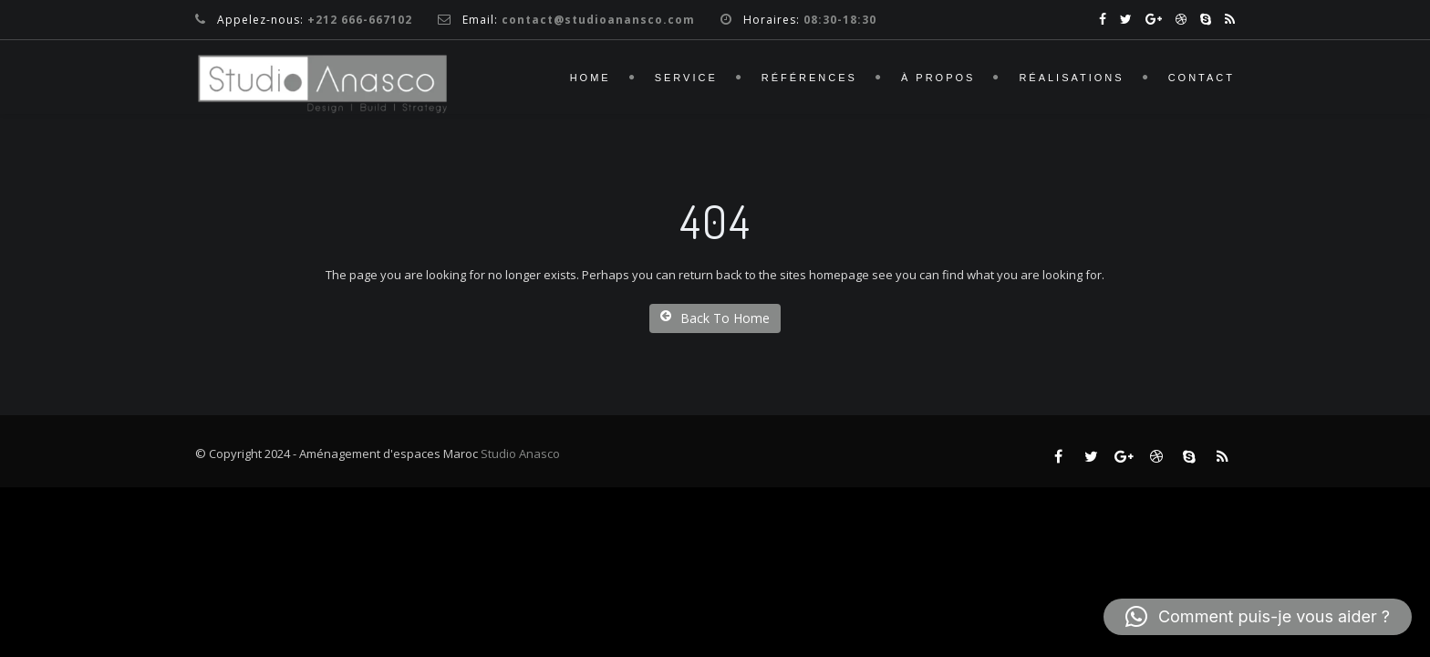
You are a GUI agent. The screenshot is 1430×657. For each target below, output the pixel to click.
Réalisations (1071, 77)
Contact (1201, 77)
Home (590, 77)
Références (809, 77)
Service (686, 77)
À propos (938, 77)
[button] (1258, 617)
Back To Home (715, 318)
